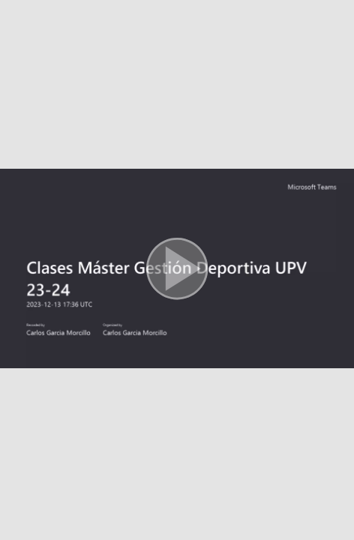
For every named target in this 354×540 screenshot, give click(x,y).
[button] (177, 270)
